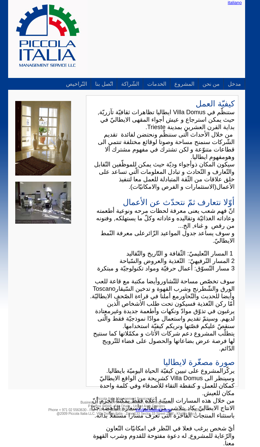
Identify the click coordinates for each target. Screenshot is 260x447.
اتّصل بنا (104, 84)
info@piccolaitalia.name (154, 410)
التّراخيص (76, 84)
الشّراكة (130, 84)
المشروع (184, 84)
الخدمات (156, 84)
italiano (235, 2)
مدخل (234, 84)
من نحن (211, 84)
